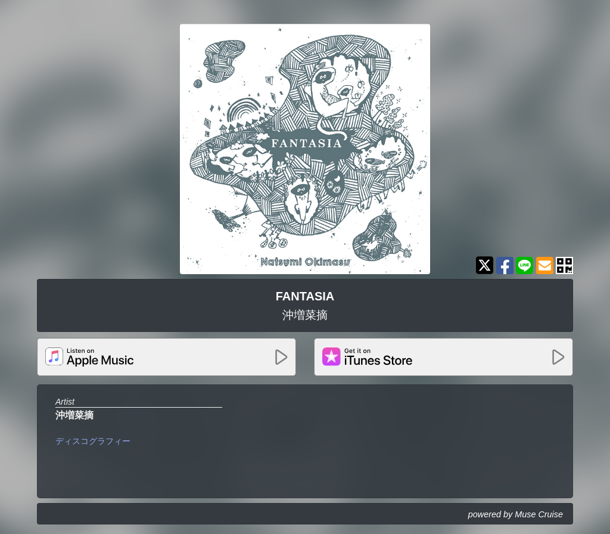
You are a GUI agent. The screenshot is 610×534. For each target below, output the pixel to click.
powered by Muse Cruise (515, 514)
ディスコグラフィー (92, 441)
